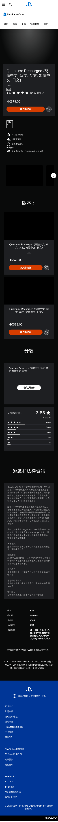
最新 (6, 24)
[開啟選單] (3, 4)
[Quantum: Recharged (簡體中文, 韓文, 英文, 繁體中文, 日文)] (24, 175)
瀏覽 (45, 24)
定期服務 (34, 24)
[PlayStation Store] (14, 14)
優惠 (23, 24)
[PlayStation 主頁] (29, 4)
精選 (15, 24)
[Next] (53, 175)
